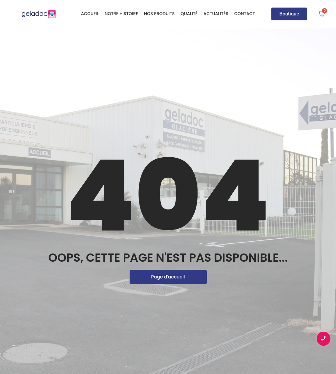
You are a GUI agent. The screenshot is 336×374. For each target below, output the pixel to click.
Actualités (215, 14)
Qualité (189, 14)
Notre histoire (121, 14)
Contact (244, 14)
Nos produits (159, 14)
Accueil (90, 14)
